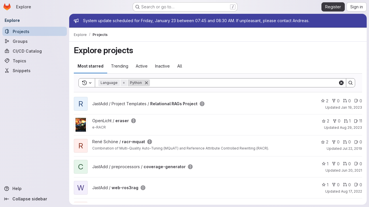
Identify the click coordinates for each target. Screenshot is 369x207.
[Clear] (341, 82)
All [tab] (179, 66)
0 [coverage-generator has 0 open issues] (358, 163)
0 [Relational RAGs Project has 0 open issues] (358, 100)
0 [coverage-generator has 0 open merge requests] (347, 163)
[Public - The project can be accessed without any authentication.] (202, 103)
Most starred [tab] (90, 66)
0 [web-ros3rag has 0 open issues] (358, 184)
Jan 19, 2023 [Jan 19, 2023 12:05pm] (351, 107)
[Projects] (34, 31)
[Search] (244, 82)
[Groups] (34, 41)
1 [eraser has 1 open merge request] (347, 120)
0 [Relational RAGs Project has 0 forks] (336, 100)
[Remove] (146, 82)
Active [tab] (142, 66)
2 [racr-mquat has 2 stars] (324, 141)
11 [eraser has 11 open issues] (358, 120)
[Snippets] (34, 70)
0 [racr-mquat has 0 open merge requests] (347, 141)
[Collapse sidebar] (34, 199)
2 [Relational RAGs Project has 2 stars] (324, 100)
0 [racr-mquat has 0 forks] (336, 141)
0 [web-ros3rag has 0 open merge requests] (347, 184)
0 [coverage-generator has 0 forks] (336, 163)
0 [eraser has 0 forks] (336, 120)
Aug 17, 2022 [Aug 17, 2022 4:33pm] (351, 191)
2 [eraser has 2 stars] (325, 120)
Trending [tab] (119, 66)
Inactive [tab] (162, 66)
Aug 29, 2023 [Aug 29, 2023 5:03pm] (351, 127)
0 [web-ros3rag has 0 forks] (336, 184)
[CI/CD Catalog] (34, 50)
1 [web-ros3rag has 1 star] (325, 184)
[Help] (34, 188)
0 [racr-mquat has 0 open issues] (358, 141)
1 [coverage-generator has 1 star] (325, 163)
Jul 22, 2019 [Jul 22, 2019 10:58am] (352, 148)
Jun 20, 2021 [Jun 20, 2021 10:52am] (351, 170)
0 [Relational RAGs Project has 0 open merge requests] (347, 100)
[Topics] (34, 60)
